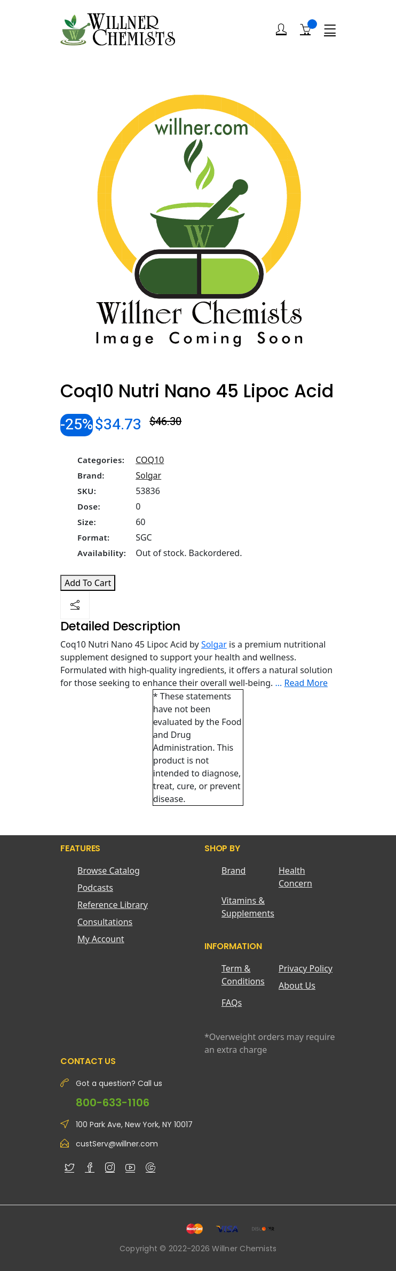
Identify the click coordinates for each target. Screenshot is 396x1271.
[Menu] (330, 29)
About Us (297, 985)
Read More (306, 683)
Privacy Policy (305, 968)
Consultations (104, 922)
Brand (233, 870)
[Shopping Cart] (305, 29)
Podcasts (95, 887)
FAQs (231, 1002)
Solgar (148, 475)
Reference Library (112, 905)
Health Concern (295, 877)
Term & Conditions (243, 974)
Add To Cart (88, 583)
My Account (100, 939)
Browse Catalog (108, 870)
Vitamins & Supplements (247, 907)
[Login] (281, 29)
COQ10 (150, 460)
